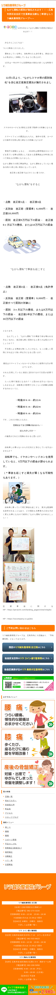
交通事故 (9, 865)
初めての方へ (10, 801)
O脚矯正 (8, 856)
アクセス (9, 813)
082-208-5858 (33, 965)
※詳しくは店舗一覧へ (27, 925)
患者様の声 (10, 805)
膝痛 (7, 836)
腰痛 (7, 831)
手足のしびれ (10, 844)
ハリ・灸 (9, 860)
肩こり (8, 827)
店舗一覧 (9, 796)
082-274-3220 (33, 911)
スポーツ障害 (10, 840)
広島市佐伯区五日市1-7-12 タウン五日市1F (31, 935)
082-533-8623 (33, 939)
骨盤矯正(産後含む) (13, 848)
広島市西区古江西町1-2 (31, 907)
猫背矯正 (9, 852)
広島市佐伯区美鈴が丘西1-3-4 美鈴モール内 (31, 962)
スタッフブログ (11, 817)
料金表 (8, 809)
